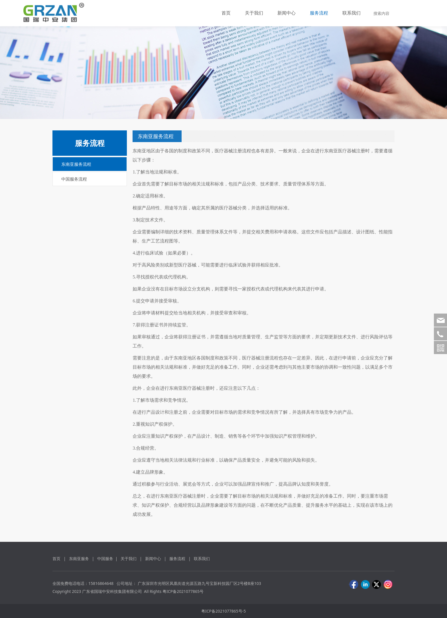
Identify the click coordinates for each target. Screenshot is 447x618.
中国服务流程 (74, 179)
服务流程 (319, 13)
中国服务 (105, 558)
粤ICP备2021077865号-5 (223, 611)
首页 (226, 13)
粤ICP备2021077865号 (183, 591)
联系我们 (351, 13)
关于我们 (254, 13)
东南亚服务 (79, 558)
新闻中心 (286, 13)
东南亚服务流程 (76, 164)
